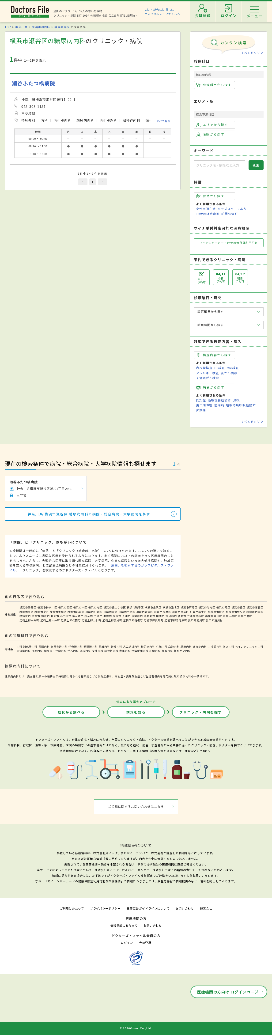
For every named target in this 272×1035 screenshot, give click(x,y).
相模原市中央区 (236, 612)
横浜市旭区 (223, 607)
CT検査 (219, 368)
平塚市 (36, 616)
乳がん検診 (229, 373)
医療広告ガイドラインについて (148, 908)
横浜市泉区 (41, 612)
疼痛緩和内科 (140, 651)
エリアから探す (212, 124)
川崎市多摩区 (162, 612)
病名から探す (210, 387)
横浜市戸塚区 (189, 607)
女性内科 (97, 651)
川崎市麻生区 (198, 612)
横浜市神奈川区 (47, 607)
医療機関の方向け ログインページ (227, 992)
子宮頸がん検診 (207, 378)
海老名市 (149, 616)
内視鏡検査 (204, 368)
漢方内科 (228, 646)
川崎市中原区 (126, 612)
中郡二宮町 (245, 616)
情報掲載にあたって (123, 925)
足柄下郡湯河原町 (175, 620)
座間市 (160, 616)
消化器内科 (30, 646)
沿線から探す (210, 134)
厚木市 (117, 616)
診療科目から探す (214, 85)
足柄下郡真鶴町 (153, 620)
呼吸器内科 (75, 646)
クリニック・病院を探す (200, 712)
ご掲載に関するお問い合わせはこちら (136, 806)
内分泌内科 (24, 651)
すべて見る (163, 121)
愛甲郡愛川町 (196, 620)
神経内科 (116, 646)
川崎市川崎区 (93, 612)
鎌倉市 (45, 616)
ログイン (127, 942)
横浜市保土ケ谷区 (114, 607)
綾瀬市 (182, 616)
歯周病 (219, 405)
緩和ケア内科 (182, 651)
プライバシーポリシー (105, 908)
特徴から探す (210, 196)
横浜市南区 (95, 607)
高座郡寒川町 (213, 616)
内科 (19, 646)
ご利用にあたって (72, 908)
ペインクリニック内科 (249, 646)
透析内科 (85, 651)
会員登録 (145, 942)
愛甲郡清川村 (214, 620)
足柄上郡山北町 (91, 620)
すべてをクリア (252, 52)
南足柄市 (171, 616)
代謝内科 (37, 651)
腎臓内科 (104, 646)
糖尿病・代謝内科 (55, 651)
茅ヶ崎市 (77, 616)
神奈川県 (21, 27)
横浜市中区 (80, 607)
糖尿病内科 (62, 27)
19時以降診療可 (207, 214)
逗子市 (88, 616)
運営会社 (206, 908)
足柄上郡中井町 (29, 620)
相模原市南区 (254, 612)
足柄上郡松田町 (71, 620)
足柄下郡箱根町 (133, 620)
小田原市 (65, 616)
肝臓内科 (155, 651)
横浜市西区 (65, 607)
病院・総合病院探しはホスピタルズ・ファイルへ (162, 12)
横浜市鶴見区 (27, 607)
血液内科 (174, 646)
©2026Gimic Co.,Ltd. (136, 1028)
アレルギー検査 (207, 373)
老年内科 (125, 651)
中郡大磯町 (230, 616)
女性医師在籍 (206, 209)
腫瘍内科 (186, 646)
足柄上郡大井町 (50, 620)
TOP (8, 27)
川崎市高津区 (144, 612)
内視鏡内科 (215, 646)
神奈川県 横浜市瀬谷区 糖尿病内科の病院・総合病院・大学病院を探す (89, 514)
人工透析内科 (131, 646)
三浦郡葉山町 (195, 616)
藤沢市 (55, 616)
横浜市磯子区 (135, 607)
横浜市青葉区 (58, 612)
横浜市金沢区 (153, 607)
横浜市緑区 (238, 607)
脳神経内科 (111, 651)
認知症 (201, 400)
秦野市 (107, 616)
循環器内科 (90, 646)
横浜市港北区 (171, 607)
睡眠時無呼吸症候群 (241, 405)
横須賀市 (25, 616)
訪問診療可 (229, 214)
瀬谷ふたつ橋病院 (33, 83)
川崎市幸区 (110, 612)
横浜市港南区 (206, 607)
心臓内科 (161, 646)
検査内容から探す (214, 355)
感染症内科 (200, 646)
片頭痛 (201, 410)
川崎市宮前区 (180, 612)
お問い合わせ (185, 908)
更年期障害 (204, 405)
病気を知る (136, 712)
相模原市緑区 (216, 612)
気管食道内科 (59, 646)
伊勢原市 (137, 616)
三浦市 (98, 616)
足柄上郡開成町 (112, 620)
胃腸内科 (44, 646)
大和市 (126, 616)
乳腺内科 (167, 651)
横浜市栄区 (26, 612)
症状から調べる (71, 712)
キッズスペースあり (232, 209)
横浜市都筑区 (76, 612)
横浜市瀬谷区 (41, 27)
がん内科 (73, 651)
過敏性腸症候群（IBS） (225, 400)
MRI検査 (233, 368)
